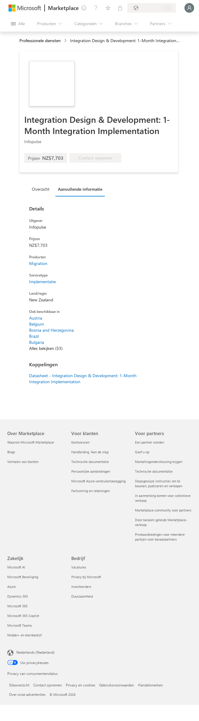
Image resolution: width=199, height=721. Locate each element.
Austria (35, 318)
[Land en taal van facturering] (151, 8)
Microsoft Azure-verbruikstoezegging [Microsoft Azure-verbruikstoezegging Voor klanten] (98, 481)
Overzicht (40, 189)
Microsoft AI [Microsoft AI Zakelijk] (16, 567)
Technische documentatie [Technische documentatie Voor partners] (154, 471)
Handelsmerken (150, 684)
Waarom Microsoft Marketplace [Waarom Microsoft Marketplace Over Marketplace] (30, 442)
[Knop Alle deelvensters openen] (17, 24)
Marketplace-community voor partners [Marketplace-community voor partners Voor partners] (163, 510)
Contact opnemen (47, 684)
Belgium (36, 324)
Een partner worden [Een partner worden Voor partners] (149, 442)
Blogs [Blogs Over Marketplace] (11, 452)
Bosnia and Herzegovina (51, 330)
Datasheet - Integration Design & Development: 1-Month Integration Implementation (83, 378)
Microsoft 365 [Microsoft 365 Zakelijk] (17, 606)
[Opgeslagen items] (108, 8)
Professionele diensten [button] (40, 40)
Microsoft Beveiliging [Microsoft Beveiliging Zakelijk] (22, 577)
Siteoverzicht (19, 684)
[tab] (42, 189)
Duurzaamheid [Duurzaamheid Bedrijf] (82, 596)
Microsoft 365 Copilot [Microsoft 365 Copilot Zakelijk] (23, 615)
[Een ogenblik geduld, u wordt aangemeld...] (189, 8)
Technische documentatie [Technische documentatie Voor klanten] (90, 461)
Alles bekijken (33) (45, 348)
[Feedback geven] (84, 8)
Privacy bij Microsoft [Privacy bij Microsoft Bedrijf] (86, 577)
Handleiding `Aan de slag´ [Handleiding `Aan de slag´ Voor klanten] (90, 452)
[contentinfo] (66, 41)
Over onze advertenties (27, 694)
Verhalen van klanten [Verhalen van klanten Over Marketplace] (23, 461)
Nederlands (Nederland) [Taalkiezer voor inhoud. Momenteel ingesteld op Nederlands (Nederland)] (35, 652)
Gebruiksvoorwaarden (116, 684)
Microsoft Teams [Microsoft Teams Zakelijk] (19, 625)
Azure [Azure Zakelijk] (11, 586)
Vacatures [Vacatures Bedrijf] (78, 567)
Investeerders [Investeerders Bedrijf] (81, 586)
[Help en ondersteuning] (96, 8)
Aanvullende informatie (80, 189)
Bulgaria (36, 342)
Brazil (34, 336)
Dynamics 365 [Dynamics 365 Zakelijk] (17, 596)
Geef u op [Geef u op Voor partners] (142, 452)
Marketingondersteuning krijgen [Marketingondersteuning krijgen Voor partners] (158, 461)
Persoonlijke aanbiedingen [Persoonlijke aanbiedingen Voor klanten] (90, 471)
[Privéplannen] (120, 8)
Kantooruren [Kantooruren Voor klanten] (80, 442)
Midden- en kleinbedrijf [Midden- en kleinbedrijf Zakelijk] (24, 635)
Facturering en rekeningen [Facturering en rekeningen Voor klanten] (90, 490)
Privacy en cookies (80, 684)
